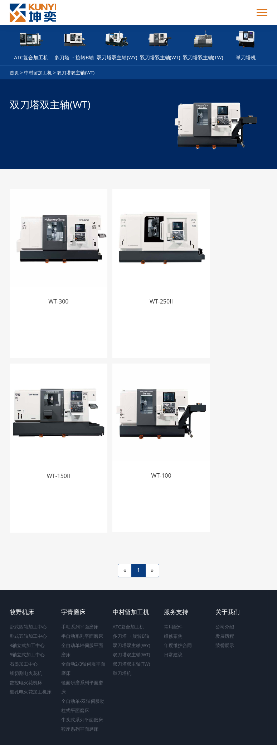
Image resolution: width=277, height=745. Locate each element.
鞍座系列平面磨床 (79, 698)
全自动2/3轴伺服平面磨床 (83, 638)
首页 (14, 72)
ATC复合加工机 (129, 596)
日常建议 (173, 624)
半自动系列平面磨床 (82, 605)
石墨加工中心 (24, 633)
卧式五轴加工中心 (28, 605)
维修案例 (173, 605)
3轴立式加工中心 (27, 615)
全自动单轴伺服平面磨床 (82, 619)
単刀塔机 (122, 643)
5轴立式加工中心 (27, 624)
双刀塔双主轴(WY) (131, 615)
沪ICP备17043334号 (151, 733)
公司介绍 (224, 596)
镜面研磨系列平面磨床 (82, 657)
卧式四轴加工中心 (28, 596)
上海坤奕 (256, 733)
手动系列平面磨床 (79, 596)
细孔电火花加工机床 (31, 661)
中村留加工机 (38, 72)
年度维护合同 (178, 615)
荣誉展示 (224, 615)
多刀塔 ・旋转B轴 (131, 605)
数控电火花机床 (26, 652)
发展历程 (224, 605)
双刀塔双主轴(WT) (75, 72)
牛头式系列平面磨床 (82, 689)
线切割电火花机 (26, 643)
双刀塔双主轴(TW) (131, 633)
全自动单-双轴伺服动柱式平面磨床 (83, 675)
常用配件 (173, 596)
